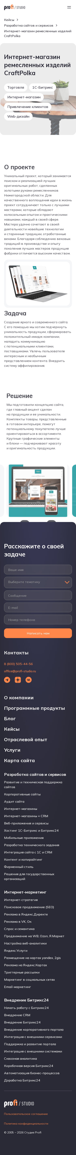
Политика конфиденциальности (26, 1123)
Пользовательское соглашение (26, 1114)
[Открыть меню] (69, 7)
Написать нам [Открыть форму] (38, 633)
